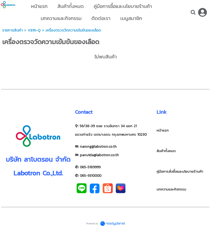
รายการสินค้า (12, 30)
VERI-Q (34, 30)
